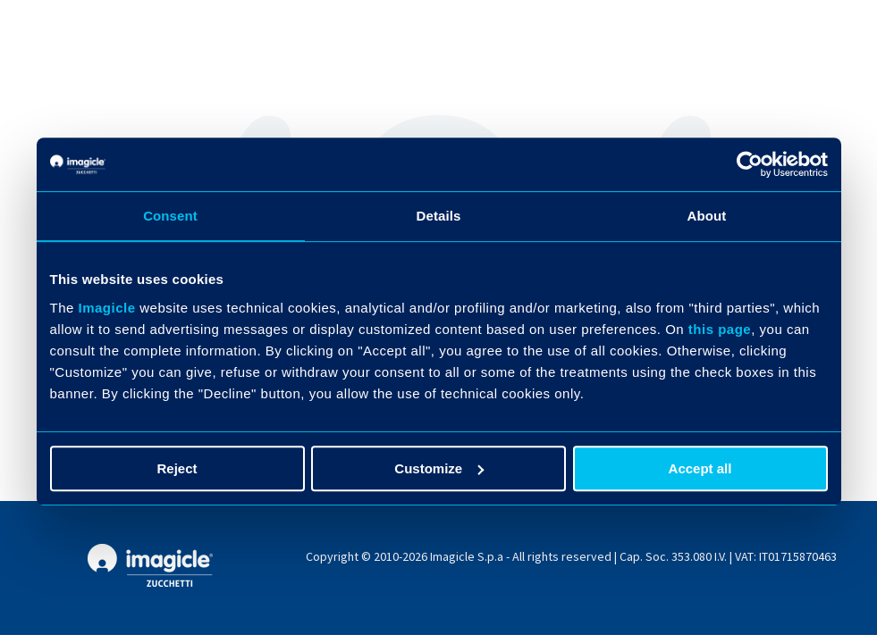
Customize (439, 468)
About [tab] (707, 215)
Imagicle (107, 307)
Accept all (700, 468)
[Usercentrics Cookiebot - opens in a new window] (749, 164)
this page (719, 329)
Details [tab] (439, 215)
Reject (176, 468)
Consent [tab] (170, 215)
